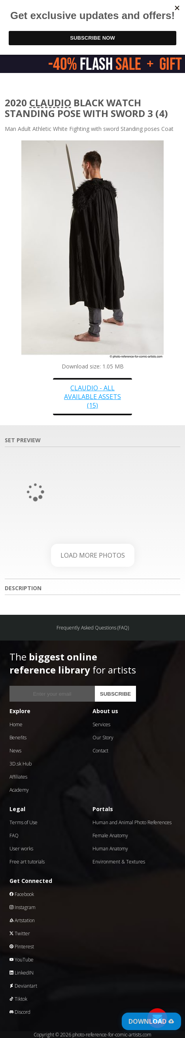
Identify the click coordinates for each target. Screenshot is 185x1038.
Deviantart (23, 985)
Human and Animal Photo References (132, 822)
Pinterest (21, 946)
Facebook (21, 894)
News (15, 750)
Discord (19, 1012)
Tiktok (18, 999)
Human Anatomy (110, 848)
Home (16, 724)
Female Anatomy (110, 835)
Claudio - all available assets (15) (92, 397)
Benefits (17, 737)
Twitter (19, 933)
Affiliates (18, 776)
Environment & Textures (118, 861)
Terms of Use (23, 822)
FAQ (14, 835)
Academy (19, 790)
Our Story (102, 737)
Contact (100, 750)
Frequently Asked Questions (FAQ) (93, 627)
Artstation (22, 920)
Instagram (22, 907)
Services (101, 724)
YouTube (21, 959)
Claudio (50, 102)
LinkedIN (21, 972)
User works (21, 848)
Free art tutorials (27, 861)
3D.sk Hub (20, 763)
